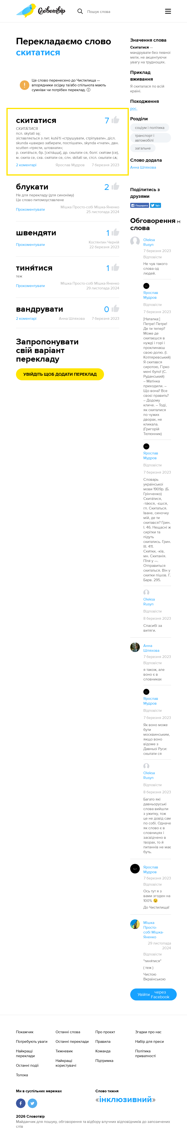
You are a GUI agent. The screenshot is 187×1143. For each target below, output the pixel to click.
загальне (143, 148)
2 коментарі (26, 165)
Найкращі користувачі (66, 1062)
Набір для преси (149, 1041)
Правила (102, 1041)
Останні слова (68, 1032)
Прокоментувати (30, 209)
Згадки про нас (148, 1032)
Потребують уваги (31, 1041)
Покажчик (24, 1032)
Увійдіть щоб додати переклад (60, 374)
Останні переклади (72, 1041)
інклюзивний (125, 1099)
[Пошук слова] (124, 11)
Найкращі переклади (25, 1053)
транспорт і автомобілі (144, 137)
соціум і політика (149, 127)
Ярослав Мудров (70, 165)
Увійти (153, 994)
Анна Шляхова (143, 167)
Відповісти (152, 257)
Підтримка (104, 1060)
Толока (22, 1075)
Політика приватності (145, 1053)
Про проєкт (105, 1032)
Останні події (27, 1065)
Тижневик (64, 1051)
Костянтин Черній (104, 242)
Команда (102, 1051)
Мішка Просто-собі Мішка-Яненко (90, 207)
